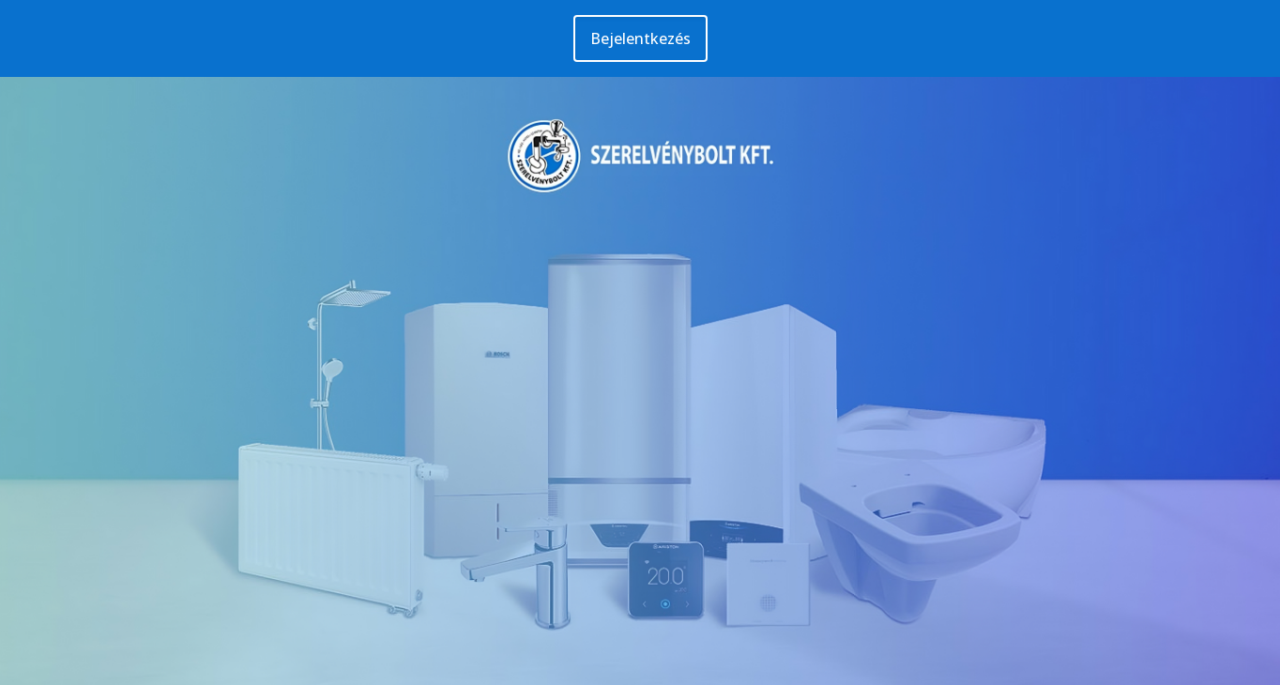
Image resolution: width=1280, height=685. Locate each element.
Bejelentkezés (640, 38)
